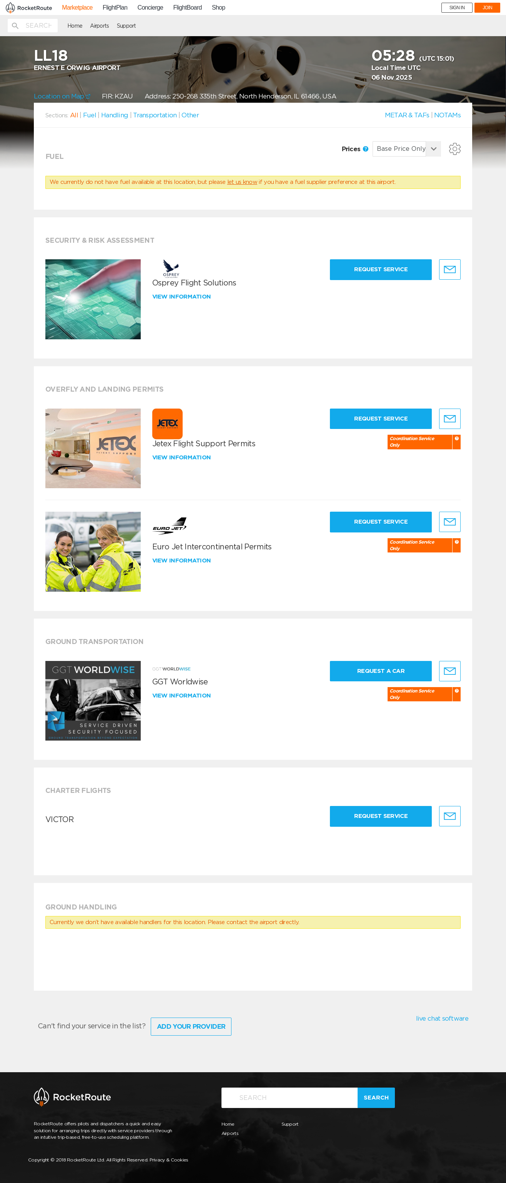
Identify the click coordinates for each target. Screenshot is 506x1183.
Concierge (150, 8)
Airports (99, 26)
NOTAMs (447, 115)
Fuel (89, 115)
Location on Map (62, 96)
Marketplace (77, 8)
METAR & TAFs (407, 115)
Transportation (154, 115)
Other (190, 115)
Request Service (381, 269)
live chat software (442, 1018)
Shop (218, 8)
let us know (242, 182)
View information (182, 296)
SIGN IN (457, 7)
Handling (114, 115)
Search (376, 1097)
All (74, 115)
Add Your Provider (191, 1026)
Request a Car (380, 670)
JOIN (487, 7)
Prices (355, 149)
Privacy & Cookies (169, 1160)
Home (74, 26)
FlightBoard (187, 8)
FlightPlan (115, 8)
